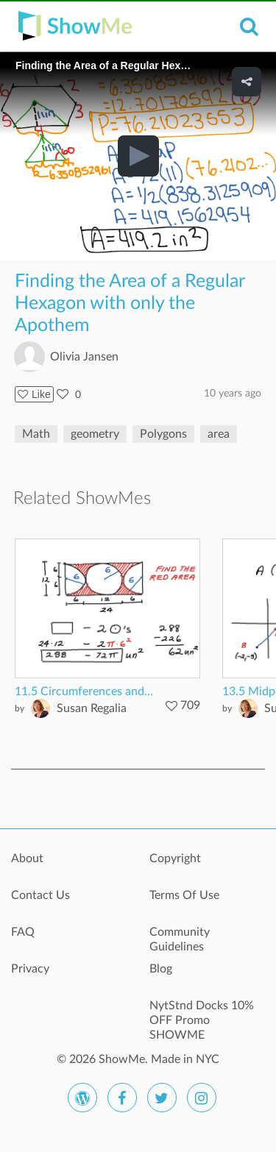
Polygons (163, 434)
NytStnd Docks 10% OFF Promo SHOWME (201, 1014)
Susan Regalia (92, 708)
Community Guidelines (179, 939)
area (219, 434)
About (27, 858)
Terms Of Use (184, 895)
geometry (95, 434)
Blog (160, 969)
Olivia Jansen (84, 357)
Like (34, 394)
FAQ (23, 932)
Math (36, 434)
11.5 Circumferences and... (84, 691)
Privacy (30, 969)
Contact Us (40, 895)
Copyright (175, 858)
